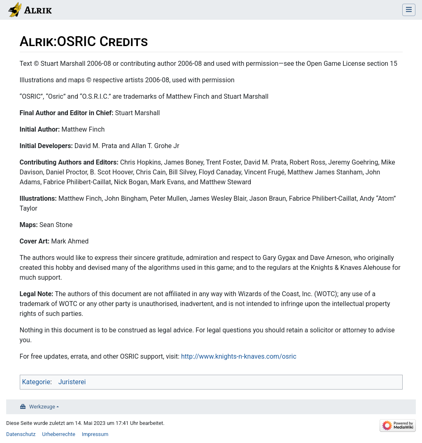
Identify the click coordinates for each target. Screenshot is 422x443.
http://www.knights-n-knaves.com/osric (238, 356)
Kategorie (36, 382)
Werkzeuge (42, 407)
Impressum (95, 434)
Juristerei (72, 382)
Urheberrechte (58, 434)
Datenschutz (20, 434)
